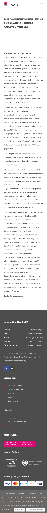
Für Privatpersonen (15, 389)
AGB (9, 426)
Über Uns (11, 393)
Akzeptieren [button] (19, 510)
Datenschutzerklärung (17, 422)
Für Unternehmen (15, 385)
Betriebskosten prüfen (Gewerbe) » (11, 443)
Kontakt (11, 397)
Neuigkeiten (13, 401)
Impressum (12, 418)
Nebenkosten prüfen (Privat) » (27, 443)
